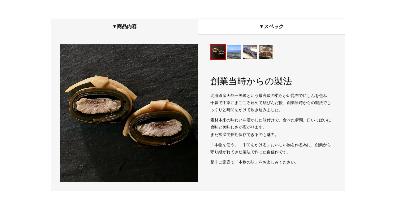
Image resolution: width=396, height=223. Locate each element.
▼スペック (271, 26)
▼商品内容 (124, 26)
